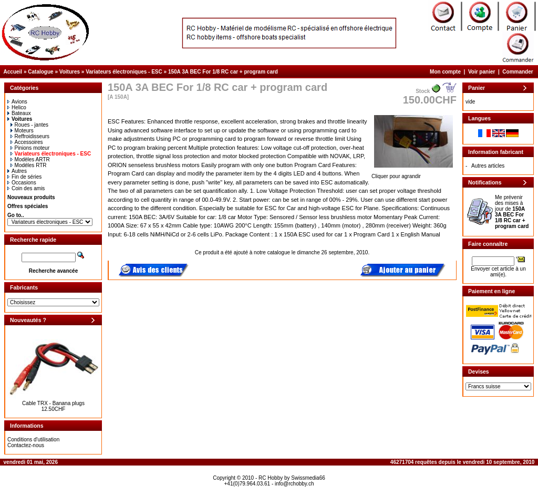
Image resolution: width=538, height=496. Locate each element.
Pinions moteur (30, 148)
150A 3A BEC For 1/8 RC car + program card (223, 72)
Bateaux (19, 113)
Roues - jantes (29, 125)
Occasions (21, 182)
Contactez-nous (25, 445)
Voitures (69, 72)
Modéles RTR (29, 165)
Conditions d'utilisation (33, 439)
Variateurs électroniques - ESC (124, 72)
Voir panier (481, 72)
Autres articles (487, 166)
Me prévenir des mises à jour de (512, 211)
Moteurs (22, 130)
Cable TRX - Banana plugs (53, 403)
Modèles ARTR (30, 159)
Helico (16, 107)
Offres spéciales (27, 206)
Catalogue (40, 72)
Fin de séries (24, 177)
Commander (517, 72)
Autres (17, 171)
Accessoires (27, 142)
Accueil (13, 72)
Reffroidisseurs (30, 136)
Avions (17, 102)
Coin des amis (26, 188)
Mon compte (445, 72)
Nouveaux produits (31, 197)
